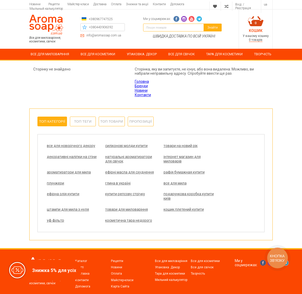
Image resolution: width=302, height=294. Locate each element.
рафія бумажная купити (67, 181)
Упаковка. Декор (167, 258)
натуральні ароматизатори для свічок (64, 165)
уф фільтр (159, 207)
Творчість (198, 264)
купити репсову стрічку (119, 192)
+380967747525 (101, 19)
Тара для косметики (170, 264)
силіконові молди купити (120, 146)
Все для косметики (205, 252)
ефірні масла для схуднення (218, 163)
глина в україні (163, 181)
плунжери (107, 181)
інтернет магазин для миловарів (117, 163)
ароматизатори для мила (173, 161)
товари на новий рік (168, 146)
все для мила (214, 181)
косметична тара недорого (218, 209)
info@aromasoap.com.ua (103, 35)
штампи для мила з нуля (224, 192)
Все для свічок (202, 258)
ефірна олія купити (63, 192)
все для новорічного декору (64, 148)
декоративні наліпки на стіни (223, 148)
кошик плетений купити (119, 207)
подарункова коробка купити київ (170, 194)
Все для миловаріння (171, 252)
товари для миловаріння (68, 207)
